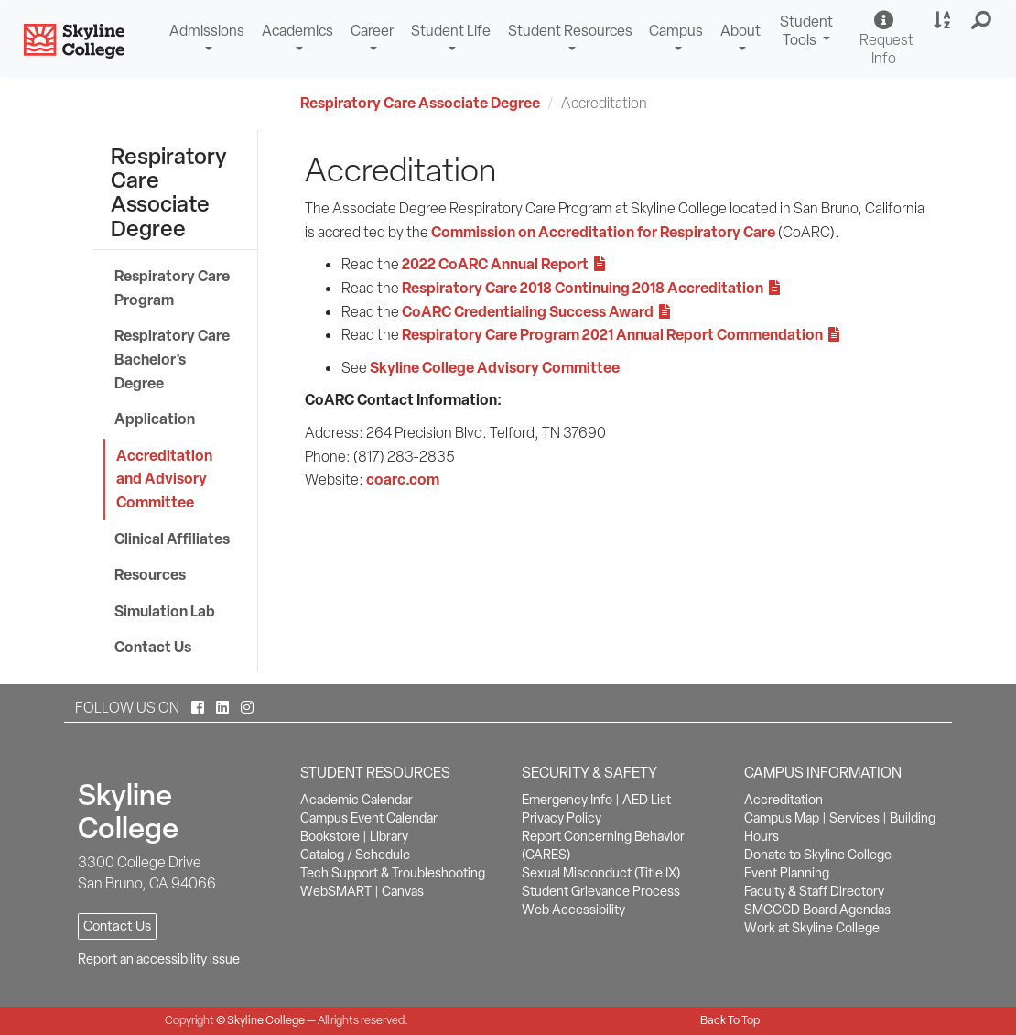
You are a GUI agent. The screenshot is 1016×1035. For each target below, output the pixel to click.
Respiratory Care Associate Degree (420, 103)
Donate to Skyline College (818, 854)
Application (154, 419)
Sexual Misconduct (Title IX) (601, 873)
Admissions (206, 30)
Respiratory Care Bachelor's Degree (172, 358)
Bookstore (330, 836)
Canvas (403, 891)
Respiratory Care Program (172, 288)
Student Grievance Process (601, 891)
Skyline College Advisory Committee (495, 367)
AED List (646, 799)
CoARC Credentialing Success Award (536, 311)
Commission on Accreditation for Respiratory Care (603, 232)
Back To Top (730, 1020)
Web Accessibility (573, 909)
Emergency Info (567, 799)
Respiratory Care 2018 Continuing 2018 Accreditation (591, 288)
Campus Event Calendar (369, 818)
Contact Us (152, 647)
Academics (297, 30)
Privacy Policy (561, 818)
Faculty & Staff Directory (814, 891)
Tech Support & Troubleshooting (392, 873)
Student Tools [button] (809, 33)
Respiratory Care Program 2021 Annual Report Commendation (620, 334)
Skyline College (266, 1020)
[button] (981, 21)
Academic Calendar (356, 799)
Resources (150, 574)
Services (854, 818)
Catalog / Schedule (355, 854)
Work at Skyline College (812, 928)
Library (389, 836)
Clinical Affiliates (172, 538)
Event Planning (786, 873)
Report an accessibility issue (159, 959)
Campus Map (781, 818)
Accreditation (783, 799)
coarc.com (402, 479)
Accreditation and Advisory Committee (164, 478)
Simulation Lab (164, 611)
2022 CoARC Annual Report (503, 264)
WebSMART (336, 891)
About (740, 30)
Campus (676, 30)
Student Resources (570, 30)
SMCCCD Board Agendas (817, 909)
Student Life (451, 30)
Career (372, 30)
